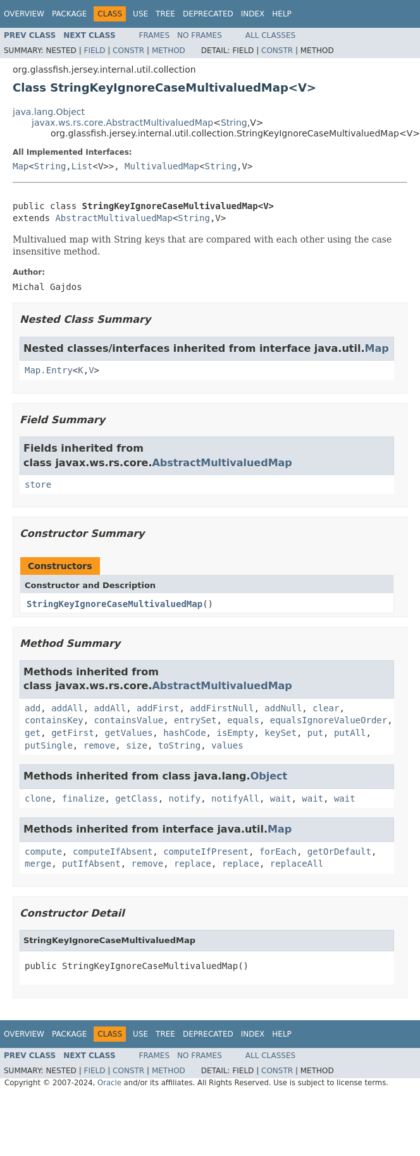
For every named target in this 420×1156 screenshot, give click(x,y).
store (38, 484)
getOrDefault (339, 851)
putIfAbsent (91, 863)
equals (243, 720)
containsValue (129, 720)
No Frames (199, 35)
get (32, 733)
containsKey (54, 720)
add (32, 708)
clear (325, 708)
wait (281, 798)
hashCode (184, 733)
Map (20, 166)
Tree (165, 13)
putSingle (49, 745)
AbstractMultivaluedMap (113, 218)
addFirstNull (222, 708)
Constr (128, 50)
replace (192, 863)
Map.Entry (49, 370)
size (136, 745)
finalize (83, 798)
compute (43, 851)
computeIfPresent (206, 851)
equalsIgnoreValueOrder (328, 720)
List (82, 166)
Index (253, 13)
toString (179, 745)
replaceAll (296, 863)
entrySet (195, 720)
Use (140, 13)
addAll (67, 708)
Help (282, 13)
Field (94, 50)
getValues (128, 733)
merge (38, 863)
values (227, 745)
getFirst (72, 733)
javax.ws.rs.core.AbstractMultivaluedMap (122, 122)
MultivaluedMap (162, 166)
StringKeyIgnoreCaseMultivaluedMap (114, 604)
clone (38, 798)
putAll (350, 733)
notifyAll (235, 798)
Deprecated (208, 13)
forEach (278, 851)
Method (168, 50)
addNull (283, 708)
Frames (154, 35)
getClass (136, 798)
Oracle (109, 1082)
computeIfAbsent (112, 851)
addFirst (158, 708)
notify (185, 798)
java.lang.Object (49, 112)
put (315, 733)
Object (269, 776)
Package (69, 13)
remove (99, 745)
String (234, 122)
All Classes (270, 35)
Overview (24, 13)
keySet (280, 733)
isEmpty (235, 733)
